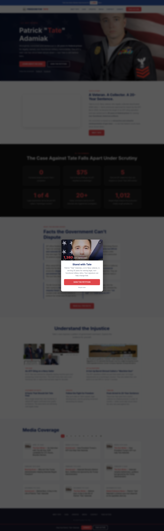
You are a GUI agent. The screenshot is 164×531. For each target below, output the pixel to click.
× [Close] (100, 242)
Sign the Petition (82, 282)
